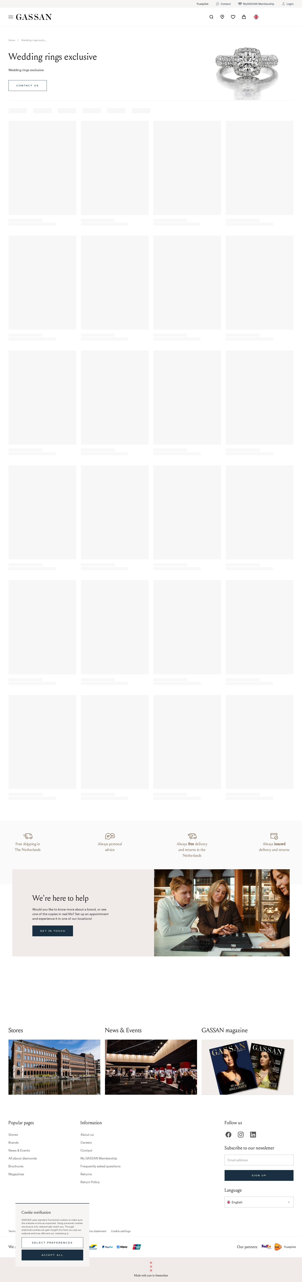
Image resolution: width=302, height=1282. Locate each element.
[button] (256, 17)
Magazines (16, 1174)
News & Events (19, 1150)
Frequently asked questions (101, 1166)
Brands (13, 1142)
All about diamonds (22, 1158)
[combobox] (256, 17)
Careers (86, 1142)
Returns (86, 1174)
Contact (86, 1150)
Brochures (15, 1166)
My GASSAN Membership (99, 1158)
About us (87, 1134)
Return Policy (90, 1182)
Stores (13, 1134)
